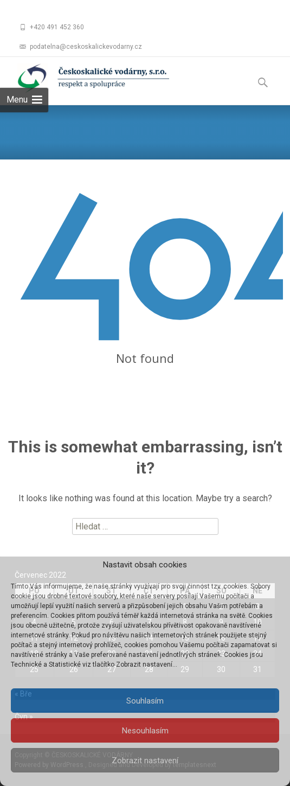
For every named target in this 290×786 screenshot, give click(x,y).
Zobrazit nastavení (145, 760)
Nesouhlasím (145, 731)
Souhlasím (145, 701)
